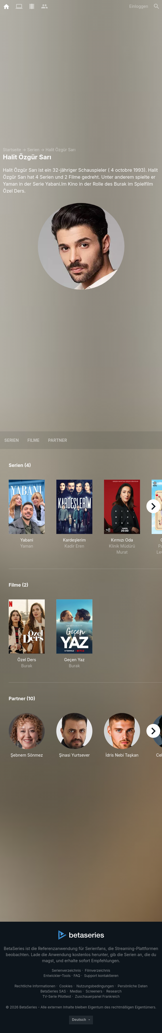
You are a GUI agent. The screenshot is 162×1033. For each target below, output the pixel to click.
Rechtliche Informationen (34, 986)
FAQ (77, 975)
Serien (33, 149)
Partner (57, 440)
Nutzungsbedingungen (95, 986)
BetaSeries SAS (53, 991)
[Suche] (156, 6)
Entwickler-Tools (57, 975)
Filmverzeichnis (97, 970)
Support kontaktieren (101, 975)
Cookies (65, 986)
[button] (27, 738)
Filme (33, 440)
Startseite (12, 149)
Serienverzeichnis (66, 970)
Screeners (94, 991)
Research (114, 991)
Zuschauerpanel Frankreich (97, 996)
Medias (76, 991)
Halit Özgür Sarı (61, 149)
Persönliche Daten (133, 986)
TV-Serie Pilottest (56, 996)
